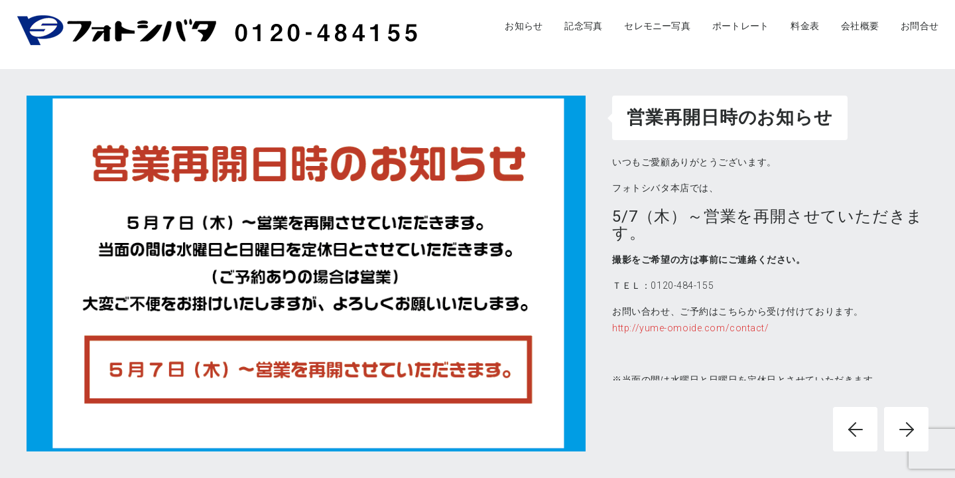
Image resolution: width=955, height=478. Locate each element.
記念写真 (583, 26)
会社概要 (860, 26)
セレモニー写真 (657, 26)
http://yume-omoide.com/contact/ (690, 328)
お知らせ (523, 26)
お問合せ (919, 26)
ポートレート (740, 26)
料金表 (805, 26)
